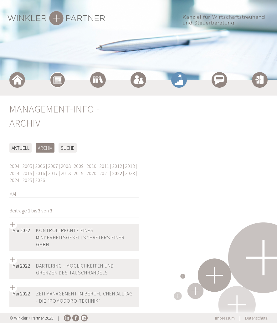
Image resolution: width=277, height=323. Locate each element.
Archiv (45, 148)
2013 (130, 166)
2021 (104, 173)
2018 (66, 173)
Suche (67, 148)
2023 (130, 173)
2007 (53, 166)
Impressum (225, 318)
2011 (104, 166)
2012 (117, 166)
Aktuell (20, 148)
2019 (79, 173)
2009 (79, 166)
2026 (40, 180)
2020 (91, 173)
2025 (27, 180)
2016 (40, 173)
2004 (14, 166)
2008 (66, 166)
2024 (14, 180)
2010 (91, 166)
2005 (27, 166)
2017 (53, 173)
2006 (40, 166)
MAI (12, 194)
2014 (14, 173)
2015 (27, 173)
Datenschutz (256, 318)
